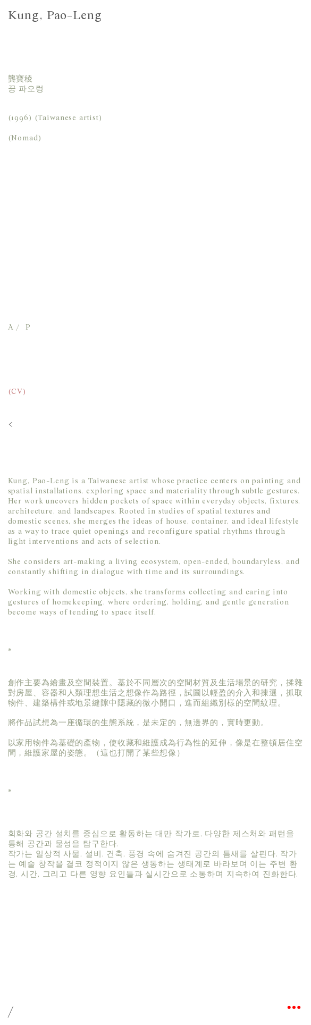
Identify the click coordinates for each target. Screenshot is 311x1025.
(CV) (17, 392)
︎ (294, 1008)
